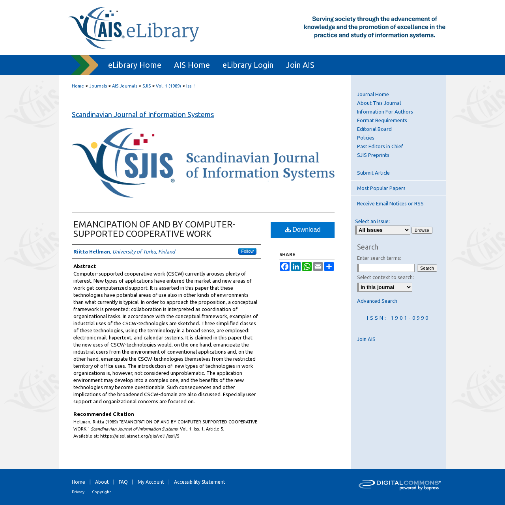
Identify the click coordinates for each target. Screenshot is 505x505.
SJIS (146, 86)
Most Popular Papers (381, 188)
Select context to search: (385, 277)
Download (303, 229)
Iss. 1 (191, 86)
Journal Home (373, 94)
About (102, 482)
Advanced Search (377, 301)
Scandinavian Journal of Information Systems (143, 114)
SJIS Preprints (373, 155)
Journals (98, 86)
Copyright (101, 492)
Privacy (78, 492)
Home (78, 86)
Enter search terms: (379, 258)
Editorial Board (374, 129)
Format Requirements (382, 120)
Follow (247, 251)
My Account (151, 482)
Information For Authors (385, 111)
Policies (365, 137)
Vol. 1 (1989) (168, 86)
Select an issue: (372, 221)
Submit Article (373, 172)
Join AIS (366, 339)
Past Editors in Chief (380, 146)
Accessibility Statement (199, 482)
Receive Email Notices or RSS (390, 203)
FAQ (123, 482)
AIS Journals (124, 86)
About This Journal (379, 103)
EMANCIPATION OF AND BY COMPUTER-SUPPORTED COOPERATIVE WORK (154, 229)
